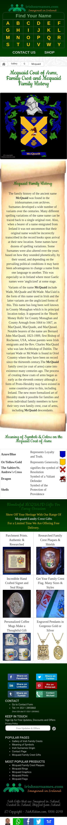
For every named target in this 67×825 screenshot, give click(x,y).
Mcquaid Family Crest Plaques (28, 765)
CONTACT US (24, 52)
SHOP (49, 52)
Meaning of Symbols (23, 744)
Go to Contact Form (22, 704)
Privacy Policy (11, 723)
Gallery (14, 63)
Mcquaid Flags (20, 779)
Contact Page (19, 751)
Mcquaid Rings (20, 768)
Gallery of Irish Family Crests (27, 741)
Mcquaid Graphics (21, 772)
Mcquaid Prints (20, 775)
